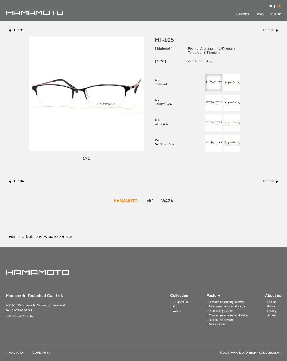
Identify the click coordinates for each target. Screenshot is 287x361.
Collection (242, 14)
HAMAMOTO (126, 201)
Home (13, 236)
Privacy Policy (15, 352)
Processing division (221, 311)
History (271, 311)
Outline (271, 302)
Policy (271, 306)
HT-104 (18, 30)
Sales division (217, 324)
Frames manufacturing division (228, 315)
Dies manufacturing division (226, 302)
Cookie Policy (41, 352)
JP (270, 6)
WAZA (167, 201)
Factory (259, 14)
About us (275, 14)
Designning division (221, 319)
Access (271, 315)
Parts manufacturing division (227, 306)
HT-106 (268, 30)
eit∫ (149, 201)
